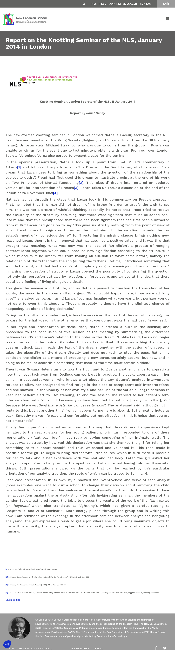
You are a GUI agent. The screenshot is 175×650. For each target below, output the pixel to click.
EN (165, 3)
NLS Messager (79, 648)
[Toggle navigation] (167, 19)
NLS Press (98, 3)
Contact (146, 3)
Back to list (12, 599)
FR (170, 3)
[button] (7, 644)
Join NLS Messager (123, 3)
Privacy (100, 648)
